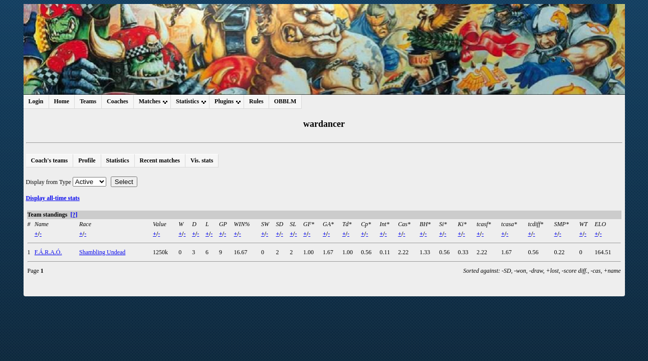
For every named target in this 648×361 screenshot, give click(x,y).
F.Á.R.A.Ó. (48, 252)
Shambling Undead (102, 252)
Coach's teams (49, 160)
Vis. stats (201, 160)
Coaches (117, 101)
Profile (86, 160)
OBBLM (285, 101)
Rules (256, 101)
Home (62, 101)
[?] (73, 214)
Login (36, 101)
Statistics (117, 160)
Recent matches (160, 160)
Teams (88, 101)
